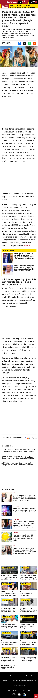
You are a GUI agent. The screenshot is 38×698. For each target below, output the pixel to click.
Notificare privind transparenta (19, 690)
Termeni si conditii (26, 676)
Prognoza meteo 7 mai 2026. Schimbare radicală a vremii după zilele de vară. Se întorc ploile (23, 537)
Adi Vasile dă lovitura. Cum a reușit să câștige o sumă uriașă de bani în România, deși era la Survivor (18, 464)
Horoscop (16, 506)
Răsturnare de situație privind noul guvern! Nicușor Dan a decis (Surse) (9, 658)
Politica (16, 519)
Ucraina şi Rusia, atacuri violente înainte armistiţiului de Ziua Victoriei (23, 6)
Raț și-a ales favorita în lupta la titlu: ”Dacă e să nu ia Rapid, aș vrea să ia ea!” (28, 642)
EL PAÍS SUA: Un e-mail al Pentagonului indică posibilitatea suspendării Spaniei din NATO (9, 577)
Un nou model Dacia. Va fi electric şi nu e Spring (27, 626)
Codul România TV (19, 685)
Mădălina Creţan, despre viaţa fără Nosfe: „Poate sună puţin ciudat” (18, 196)
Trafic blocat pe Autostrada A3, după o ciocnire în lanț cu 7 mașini (9, 642)
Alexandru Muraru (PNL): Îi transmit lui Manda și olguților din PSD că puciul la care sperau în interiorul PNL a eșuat (24, 256)
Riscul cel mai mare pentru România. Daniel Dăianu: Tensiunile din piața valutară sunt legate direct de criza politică (28, 593)
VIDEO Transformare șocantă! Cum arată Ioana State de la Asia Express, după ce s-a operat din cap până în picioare (24, 550)
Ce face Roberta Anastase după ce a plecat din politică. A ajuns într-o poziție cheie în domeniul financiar (18, 450)
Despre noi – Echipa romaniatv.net (24, 681)
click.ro (27, 245)
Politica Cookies (10, 676)
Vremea (15, 532)
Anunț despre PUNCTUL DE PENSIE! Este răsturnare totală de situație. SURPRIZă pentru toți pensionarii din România (17, 457)
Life (14, 493)
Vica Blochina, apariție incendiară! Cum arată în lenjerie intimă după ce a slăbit (28, 577)
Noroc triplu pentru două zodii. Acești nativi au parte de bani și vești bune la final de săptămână (24, 510)
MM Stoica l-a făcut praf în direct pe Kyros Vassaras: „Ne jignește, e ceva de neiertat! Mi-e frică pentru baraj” (9, 593)
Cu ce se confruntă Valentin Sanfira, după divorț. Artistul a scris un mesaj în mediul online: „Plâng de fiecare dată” (9, 626)
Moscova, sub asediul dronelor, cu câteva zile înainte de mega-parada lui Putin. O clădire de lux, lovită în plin (28, 658)
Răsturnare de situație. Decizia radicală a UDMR (9, 667)
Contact (4, 681)
